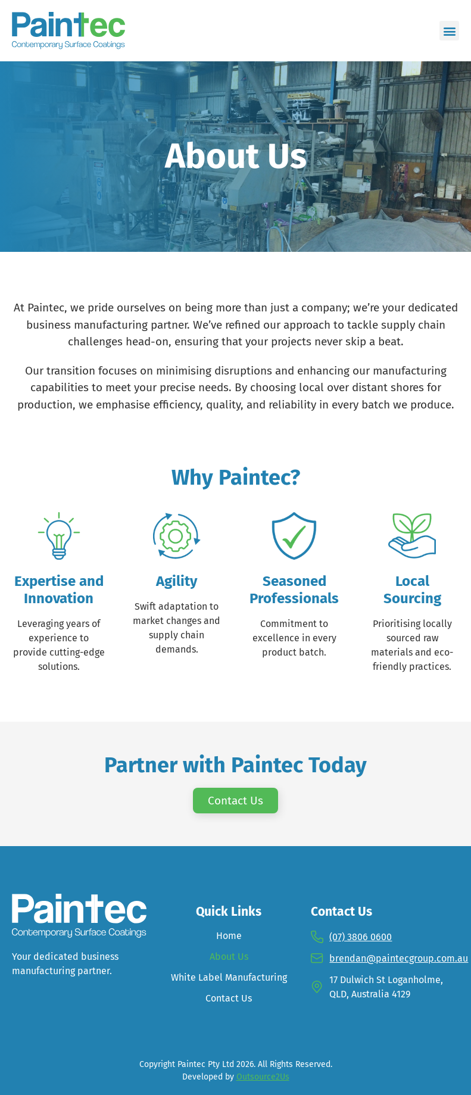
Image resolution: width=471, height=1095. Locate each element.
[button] (449, 30)
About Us (229, 956)
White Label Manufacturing (229, 977)
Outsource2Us (262, 1077)
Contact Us (228, 998)
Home (229, 935)
